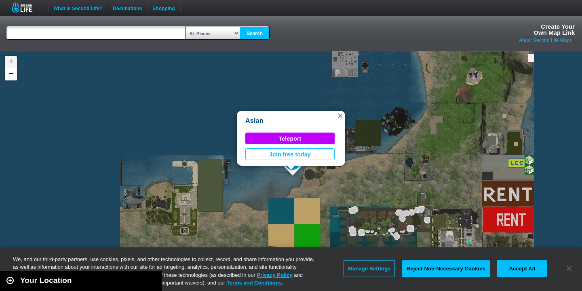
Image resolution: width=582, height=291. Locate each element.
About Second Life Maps (545, 40)
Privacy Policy (274, 275)
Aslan (254, 120)
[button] (340, 115)
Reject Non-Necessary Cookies (446, 269)
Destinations (127, 8)
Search (255, 33)
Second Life (26, 7)
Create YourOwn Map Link (554, 29)
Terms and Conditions (254, 283)
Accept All (522, 269)
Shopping (163, 8)
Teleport (290, 138)
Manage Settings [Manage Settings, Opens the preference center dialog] (369, 269)
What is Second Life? (77, 8)
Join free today (290, 154)
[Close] (569, 268)
